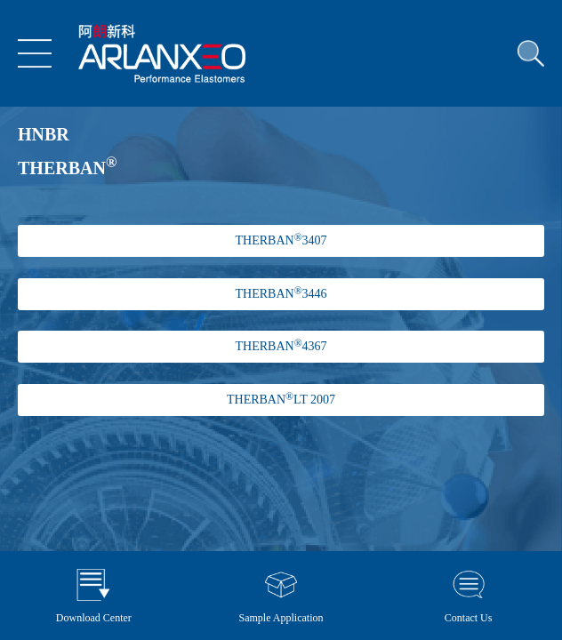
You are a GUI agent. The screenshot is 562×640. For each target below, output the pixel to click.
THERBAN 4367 (281, 346)
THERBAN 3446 (281, 293)
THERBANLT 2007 (281, 399)
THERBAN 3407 (281, 240)
